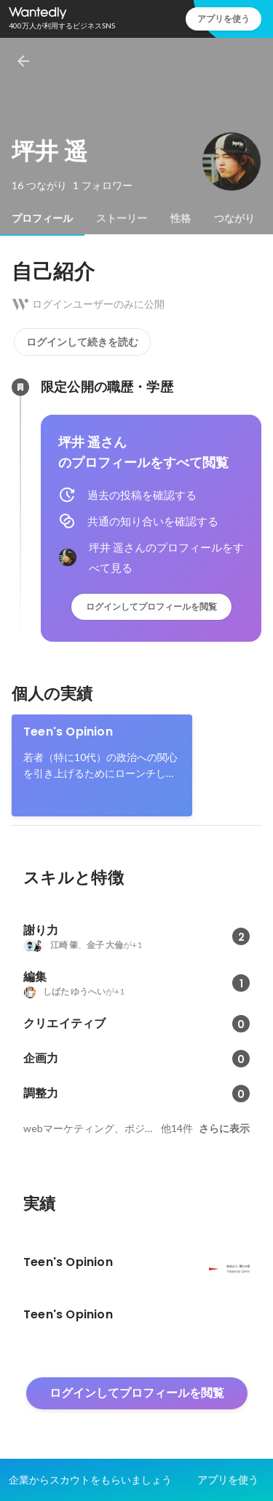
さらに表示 (224, 1128)
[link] (102, 765)
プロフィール (42, 218)
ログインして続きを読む (82, 342)
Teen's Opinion (68, 731)
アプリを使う (223, 18)
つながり (234, 218)
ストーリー (121, 218)
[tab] (42, 218)
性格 (180, 218)
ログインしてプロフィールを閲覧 (151, 606)
